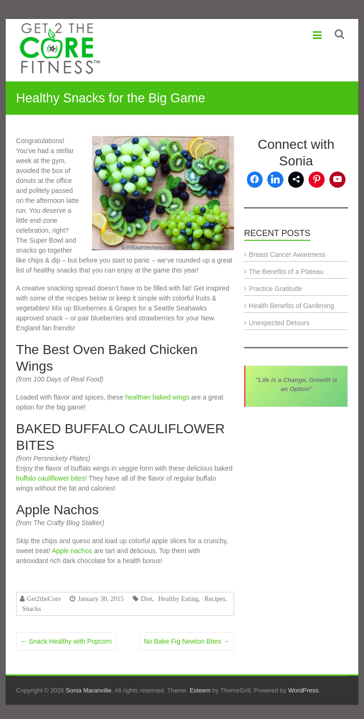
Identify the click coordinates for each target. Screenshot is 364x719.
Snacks (31, 608)
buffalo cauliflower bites (50, 478)
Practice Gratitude (275, 288)
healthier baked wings (157, 397)
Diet (146, 598)
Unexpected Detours (279, 323)
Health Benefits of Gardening (291, 305)
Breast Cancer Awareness (287, 254)
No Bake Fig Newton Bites (186, 641)
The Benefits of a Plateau (286, 271)
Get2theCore (44, 598)
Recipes (214, 598)
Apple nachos (73, 551)
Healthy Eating (178, 598)
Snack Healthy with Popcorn (66, 641)
